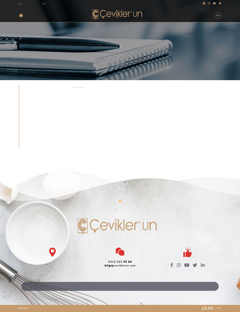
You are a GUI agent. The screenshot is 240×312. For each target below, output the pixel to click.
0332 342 (120, 262)
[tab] (43, 88)
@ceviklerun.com (120, 265)
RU (218, 16)
